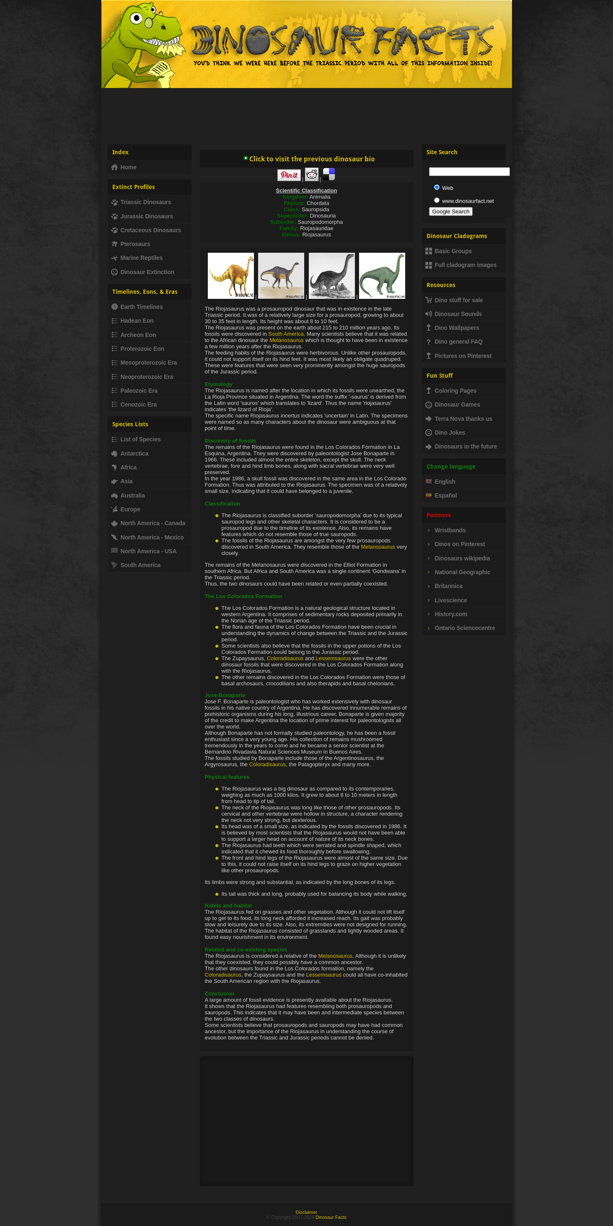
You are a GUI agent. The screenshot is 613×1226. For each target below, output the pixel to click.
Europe (125, 509)
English (440, 481)
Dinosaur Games (452, 404)
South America (286, 334)
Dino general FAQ (454, 341)
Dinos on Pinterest (455, 544)
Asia (122, 481)
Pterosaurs (130, 244)
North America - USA (144, 551)
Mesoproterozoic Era (144, 362)
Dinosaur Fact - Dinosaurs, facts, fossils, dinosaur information (205, 48)
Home (124, 167)
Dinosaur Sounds (453, 314)
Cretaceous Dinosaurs (146, 230)
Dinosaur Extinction (142, 272)
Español (441, 495)
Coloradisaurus (285, 658)
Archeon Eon (133, 335)
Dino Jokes (445, 432)
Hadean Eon (132, 320)
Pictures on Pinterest (458, 356)
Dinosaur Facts (331, 1217)
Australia (128, 495)
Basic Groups (448, 251)
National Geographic (458, 572)
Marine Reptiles (137, 257)
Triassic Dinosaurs (141, 202)
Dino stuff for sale (454, 300)
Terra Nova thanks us (458, 418)
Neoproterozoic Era (142, 376)
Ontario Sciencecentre (460, 628)
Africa (124, 467)
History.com (446, 614)
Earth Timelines (137, 306)
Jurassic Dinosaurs (142, 216)
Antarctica (129, 453)
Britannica (444, 586)
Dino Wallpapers (452, 327)
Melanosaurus (286, 340)
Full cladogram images (461, 265)
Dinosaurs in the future (461, 446)
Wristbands (445, 530)
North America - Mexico (147, 537)
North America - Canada (148, 523)
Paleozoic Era (134, 390)
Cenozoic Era (134, 404)
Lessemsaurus (333, 658)
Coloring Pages (451, 390)
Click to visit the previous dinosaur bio (309, 159)
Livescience (446, 600)
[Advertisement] (306, 113)
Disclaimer (306, 1212)
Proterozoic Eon (137, 348)
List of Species (136, 439)
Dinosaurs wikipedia (457, 558)
